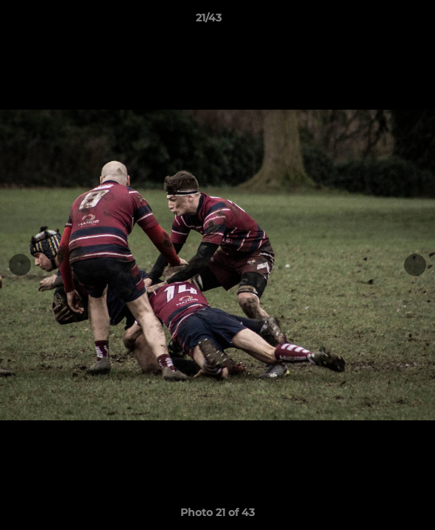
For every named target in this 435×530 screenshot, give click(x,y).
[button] (382, 21)
